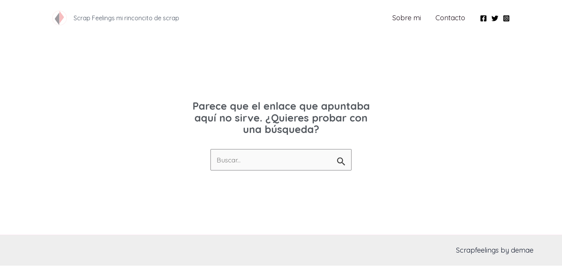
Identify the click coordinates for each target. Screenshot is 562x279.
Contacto (451, 17)
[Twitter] (494, 18)
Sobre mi (407, 17)
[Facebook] (483, 18)
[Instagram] (506, 18)
